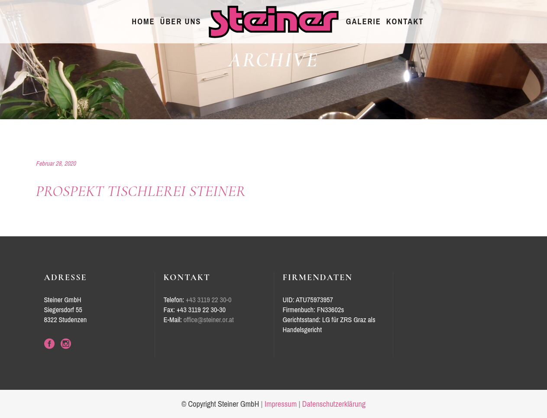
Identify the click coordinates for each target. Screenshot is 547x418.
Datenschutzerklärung (334, 404)
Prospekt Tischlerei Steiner (141, 191)
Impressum (281, 404)
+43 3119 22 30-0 (209, 300)
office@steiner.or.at (209, 320)
